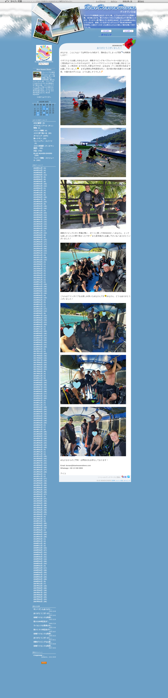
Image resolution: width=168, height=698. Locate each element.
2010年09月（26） (40, 523)
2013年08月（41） (40, 461)
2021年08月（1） (40, 264)
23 (44, 113)
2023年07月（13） (40, 219)
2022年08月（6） (40, 237)
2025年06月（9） (40, 179)
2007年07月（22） (40, 593)
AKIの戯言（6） (39, 123)
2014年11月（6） (40, 429)
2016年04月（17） (40, 394)
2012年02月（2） (40, 496)
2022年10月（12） (40, 233)
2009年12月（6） (40, 543)
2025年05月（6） (40, 182)
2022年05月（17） (40, 244)
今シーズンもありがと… (42, 609)
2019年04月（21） (40, 322)
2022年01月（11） (40, 253)
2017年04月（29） (40, 367)
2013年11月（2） (40, 454)
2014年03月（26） (40, 447)
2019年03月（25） (40, 324)
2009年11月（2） (40, 546)
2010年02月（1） (40, 539)
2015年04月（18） (40, 421)
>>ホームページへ (44, 97)
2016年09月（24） (40, 383)
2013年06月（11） (40, 465)
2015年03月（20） (40, 423)
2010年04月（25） (40, 534)
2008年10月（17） (40, 568)
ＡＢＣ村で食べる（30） (42, 133)
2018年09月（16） (40, 333)
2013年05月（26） (40, 467)
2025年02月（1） (40, 188)
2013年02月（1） (40, 474)
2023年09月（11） (40, 215)
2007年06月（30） (40, 595)
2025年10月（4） (40, 170)
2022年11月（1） (40, 231)
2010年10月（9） (40, 521)
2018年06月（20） (40, 340)
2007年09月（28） (40, 588)
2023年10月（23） (40, 213)
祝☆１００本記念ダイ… (42, 630)
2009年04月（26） (40, 561)
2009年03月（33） (40, 563)
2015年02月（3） (40, 425)
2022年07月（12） (40, 240)
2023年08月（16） (40, 217)
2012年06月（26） (40, 488)
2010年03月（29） (40, 537)
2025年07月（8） (40, 177)
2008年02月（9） (40, 581)
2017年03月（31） (40, 369)
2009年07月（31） (40, 555)
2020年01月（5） (40, 302)
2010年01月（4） (40, 541)
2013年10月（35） (40, 456)
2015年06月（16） (40, 416)
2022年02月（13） (40, 251)
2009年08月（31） (40, 552)
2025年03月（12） (40, 186)
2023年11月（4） (40, 211)
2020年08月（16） (40, 291)
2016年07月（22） (40, 387)
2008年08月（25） (40, 572)
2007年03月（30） (40, 601)
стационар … (38, 655)
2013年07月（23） (40, 463)
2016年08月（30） (40, 385)
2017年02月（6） (40, 371)
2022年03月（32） (40, 249)
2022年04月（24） (40, 246)
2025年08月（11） (40, 175)
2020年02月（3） (40, 300)
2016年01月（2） (40, 400)
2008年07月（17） (40, 575)
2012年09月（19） (40, 481)
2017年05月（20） (40, 365)
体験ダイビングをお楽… (42, 642)
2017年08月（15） (40, 358)
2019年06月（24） (40, 318)
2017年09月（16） (40, 356)
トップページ (100, 1)
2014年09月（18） (40, 434)
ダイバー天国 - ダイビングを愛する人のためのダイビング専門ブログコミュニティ (40, 1)
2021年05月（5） (40, 271)
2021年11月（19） (40, 257)
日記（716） (38, 151)
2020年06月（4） (40, 295)
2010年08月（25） (40, 526)
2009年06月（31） (40, 557)
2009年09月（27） (40, 550)
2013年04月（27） (40, 470)
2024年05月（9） (40, 204)
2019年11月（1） (40, 307)
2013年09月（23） (40, 459)
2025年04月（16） (40, 184)
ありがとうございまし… (42, 613)
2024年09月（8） (40, 195)
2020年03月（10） (40, 298)
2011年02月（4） (40, 517)
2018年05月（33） (40, 342)
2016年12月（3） (40, 376)
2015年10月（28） (40, 407)
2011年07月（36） (40, 505)
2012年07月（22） (40, 485)
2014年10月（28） (40, 432)
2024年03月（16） (40, 208)
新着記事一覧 (127, 1)
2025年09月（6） (40, 173)
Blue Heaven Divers (44, 69)
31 (47, 115)
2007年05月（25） (40, 597)
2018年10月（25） (40, 331)
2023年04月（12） (40, 226)
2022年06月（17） (40, 242)
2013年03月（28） (40, 472)
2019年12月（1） (40, 304)
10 (47, 109)
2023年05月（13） (40, 224)
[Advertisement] (44, 681)
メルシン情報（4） (40, 131)
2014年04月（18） (40, 445)
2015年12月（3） (40, 403)
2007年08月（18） (40, 590)
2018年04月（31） (40, 345)
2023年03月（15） (40, 228)
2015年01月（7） (40, 427)
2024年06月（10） (40, 202)
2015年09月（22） (40, 409)
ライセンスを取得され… (42, 626)
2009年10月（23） (40, 548)
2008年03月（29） (40, 579)
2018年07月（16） (40, 338)
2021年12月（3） (40, 255)
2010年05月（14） (40, 532)
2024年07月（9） (40, 199)
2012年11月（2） (40, 476)
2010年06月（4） (40, 530)
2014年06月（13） (40, 441)
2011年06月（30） (40, 508)
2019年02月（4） (40, 327)
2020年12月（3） (40, 282)
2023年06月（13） (40, 222)
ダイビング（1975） (41, 136)
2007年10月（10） (40, 586)
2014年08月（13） (40, 436)
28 (38, 115)
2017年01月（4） (40, 374)
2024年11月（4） (40, 190)
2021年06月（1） (40, 269)
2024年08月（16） (40, 197)
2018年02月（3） (40, 349)
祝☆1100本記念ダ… (41, 621)
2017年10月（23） (40, 354)
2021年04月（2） (40, 273)
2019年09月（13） (40, 311)
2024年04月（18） (40, 206)
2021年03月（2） (40, 275)
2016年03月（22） (40, 396)
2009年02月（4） (40, 566)
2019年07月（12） (40, 316)
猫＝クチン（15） (40, 138)
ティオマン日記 (110, 8)
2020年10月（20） (40, 287)
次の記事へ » (128, 31)
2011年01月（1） (40, 519)
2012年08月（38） (40, 483)
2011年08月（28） (40, 503)
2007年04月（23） (40, 599)
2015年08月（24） (40, 412)
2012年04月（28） (40, 492)
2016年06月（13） (40, 389)
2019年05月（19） (40, 320)
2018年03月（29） (40, 347)
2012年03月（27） (40, 494)
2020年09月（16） (40, 289)
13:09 (113, 480)
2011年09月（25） (40, 501)
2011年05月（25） (40, 510)
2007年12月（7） (40, 584)
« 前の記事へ (106, 31)
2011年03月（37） (40, 514)
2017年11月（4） (40, 351)
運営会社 (141, 1)
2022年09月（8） (40, 235)
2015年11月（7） (40, 405)
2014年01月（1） (40, 452)
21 (38, 113)
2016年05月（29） (40, 391)
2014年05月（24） (40, 443)
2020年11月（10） (40, 284)
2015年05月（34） (40, 418)
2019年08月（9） (40, 313)
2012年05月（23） (40, 490)
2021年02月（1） (40, 278)
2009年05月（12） (40, 559)
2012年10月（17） (40, 479)
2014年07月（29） (40, 438)
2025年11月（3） (40, 168)
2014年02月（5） (40, 450)
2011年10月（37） (40, 499)
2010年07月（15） (40, 528)
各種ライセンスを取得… (42, 617)
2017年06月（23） (40, 362)
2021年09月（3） (40, 262)
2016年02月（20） (40, 398)
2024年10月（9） (40, 193)
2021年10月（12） (40, 260)
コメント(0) (119, 480)
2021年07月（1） (40, 266)
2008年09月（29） (40, 570)
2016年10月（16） (40, 380)
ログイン (114, 1)
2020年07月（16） (40, 293)
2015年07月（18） (40, 414)
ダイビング (106, 35)
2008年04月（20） (40, 577)
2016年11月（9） (40, 378)
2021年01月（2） (40, 280)
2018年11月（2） (40, 329)
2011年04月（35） (40, 512)
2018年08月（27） (40, 336)
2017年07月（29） (40, 360)
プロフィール (44, 64)
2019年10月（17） (40, 309)
